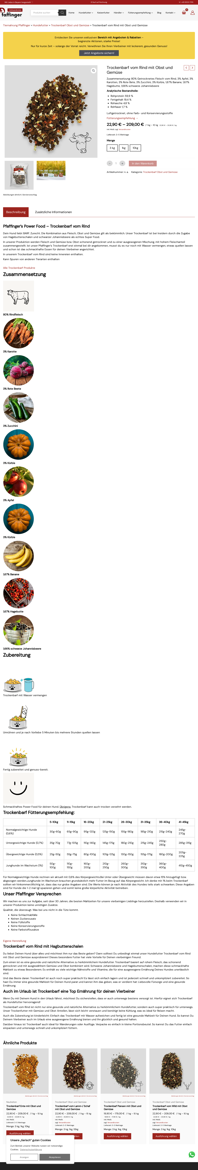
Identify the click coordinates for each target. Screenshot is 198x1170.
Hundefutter (40, 25)
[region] (40, 1149)
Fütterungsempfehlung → (122, 118)
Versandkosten (124, 129)
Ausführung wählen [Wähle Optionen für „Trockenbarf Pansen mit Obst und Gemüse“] (118, 1137)
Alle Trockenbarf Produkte (19, 268)
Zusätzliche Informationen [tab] (53, 212)
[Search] (62, 13)
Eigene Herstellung (14, 941)
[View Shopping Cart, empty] (184, 12)
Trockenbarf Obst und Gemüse (70, 25)
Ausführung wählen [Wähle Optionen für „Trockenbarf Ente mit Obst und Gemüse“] (21, 1134)
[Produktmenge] (116, 163)
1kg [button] (123, 148)
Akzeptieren (55, 1157)
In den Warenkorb (143, 163)
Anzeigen (24, 1157)
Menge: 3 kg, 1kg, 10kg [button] (18, 1127)
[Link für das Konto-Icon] (192, 12)
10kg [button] (135, 148)
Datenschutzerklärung (31, 1149)
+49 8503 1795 (187, 2)
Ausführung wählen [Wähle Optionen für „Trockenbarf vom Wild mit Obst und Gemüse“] (167, 1137)
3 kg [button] (112, 148)
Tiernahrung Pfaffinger (16, 25)
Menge (111, 140)
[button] (93, 70)
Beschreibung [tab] (16, 212)
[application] (92, 12)
